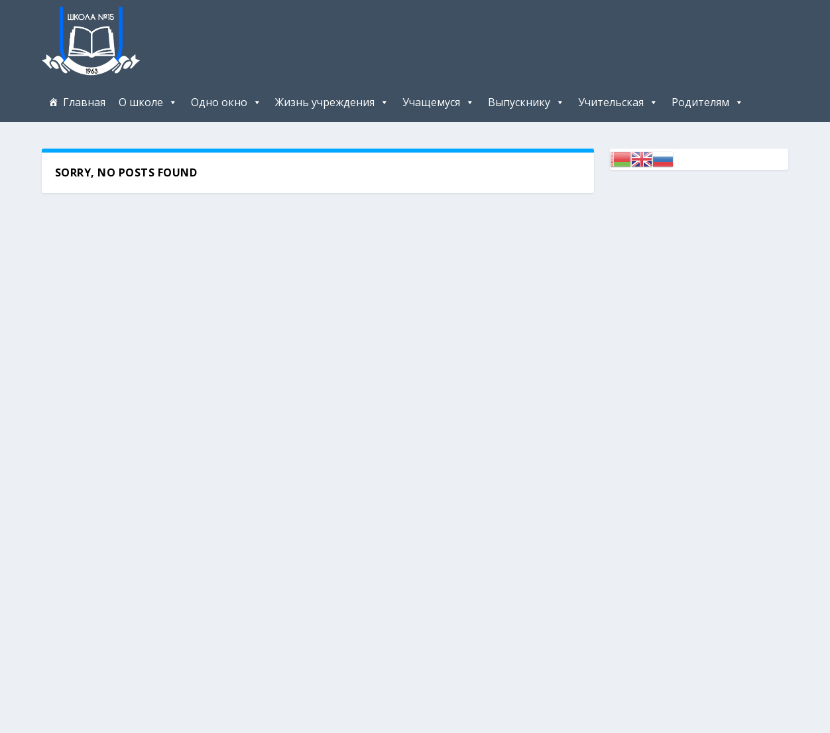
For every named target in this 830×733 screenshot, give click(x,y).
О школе (141, 102)
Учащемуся (431, 102)
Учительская (611, 102)
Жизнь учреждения (325, 102)
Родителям (700, 102)
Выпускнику (519, 102)
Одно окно (219, 102)
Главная (84, 102)
